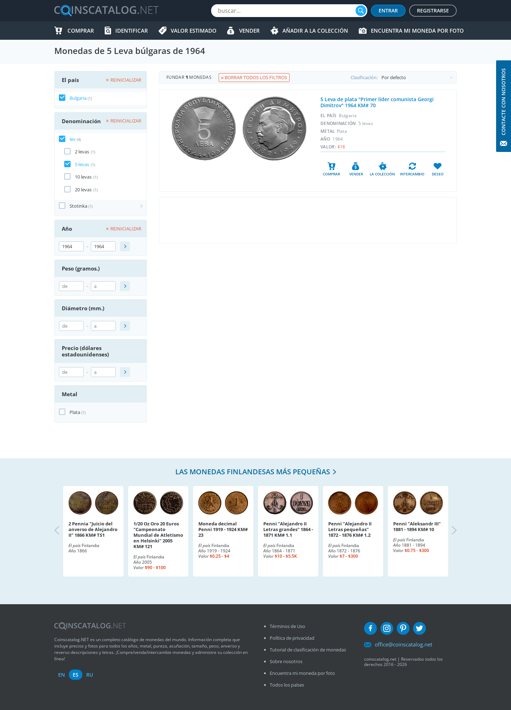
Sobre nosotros (286, 661)
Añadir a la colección (315, 30)
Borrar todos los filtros (254, 77)
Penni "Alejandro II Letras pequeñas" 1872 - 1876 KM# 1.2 (350, 529)
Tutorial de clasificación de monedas (308, 649)
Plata (75, 412)
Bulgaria (78, 98)
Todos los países (287, 685)
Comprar (80, 30)
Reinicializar (123, 80)
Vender (249, 30)
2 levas (82, 151)
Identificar (131, 30)
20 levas (83, 189)
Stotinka (78, 206)
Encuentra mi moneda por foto (417, 30)
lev (73, 139)
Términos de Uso (287, 626)
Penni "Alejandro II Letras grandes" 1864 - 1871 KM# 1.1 (288, 529)
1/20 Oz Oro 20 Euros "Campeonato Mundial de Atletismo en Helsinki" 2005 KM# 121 (158, 535)
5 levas (82, 164)
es (75, 674)
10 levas (83, 177)
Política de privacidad (292, 638)
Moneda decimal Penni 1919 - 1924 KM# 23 (223, 529)
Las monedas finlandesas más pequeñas (252, 471)
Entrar (388, 10)
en (61, 674)
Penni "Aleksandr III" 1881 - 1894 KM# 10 (417, 526)
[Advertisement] (307, 220)
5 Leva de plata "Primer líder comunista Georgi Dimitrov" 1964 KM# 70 (377, 102)
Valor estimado (193, 30)
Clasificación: (403, 77)
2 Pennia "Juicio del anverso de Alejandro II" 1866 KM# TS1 (92, 529)
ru (89, 674)
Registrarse (433, 10)
